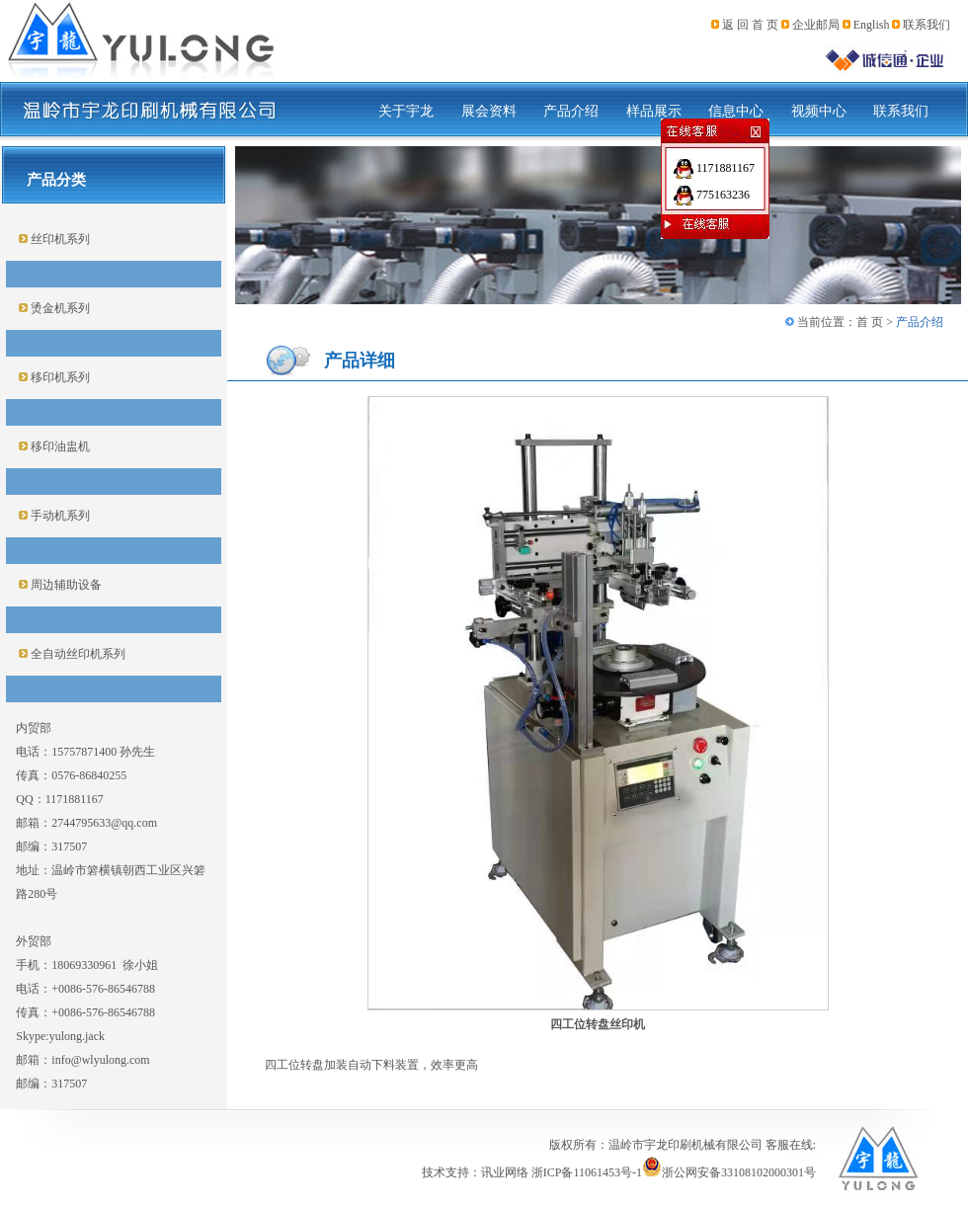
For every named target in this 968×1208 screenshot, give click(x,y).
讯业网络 (504, 1172)
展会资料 (489, 111)
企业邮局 (816, 25)
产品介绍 (571, 111)
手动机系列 (59, 516)
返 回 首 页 (750, 25)
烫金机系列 (59, 308)
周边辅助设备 (65, 585)
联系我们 (926, 25)
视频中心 (819, 111)
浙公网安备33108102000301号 (729, 1172)
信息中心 (736, 111)
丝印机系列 (59, 239)
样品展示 (654, 111)
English (871, 25)
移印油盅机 (59, 446)
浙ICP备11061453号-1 (586, 1172)
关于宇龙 (406, 111)
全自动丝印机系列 (76, 654)
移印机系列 (59, 377)
